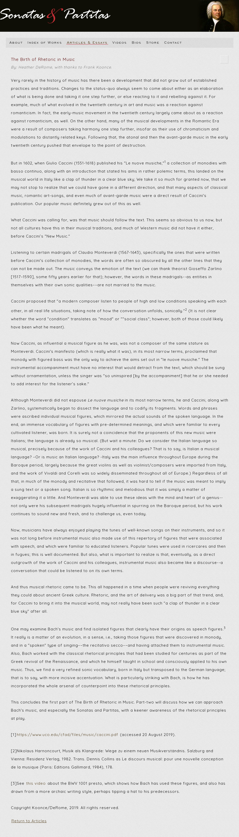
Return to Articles (29, 820)
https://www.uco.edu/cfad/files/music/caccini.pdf (67, 734)
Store (152, 42)
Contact (173, 42)
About (16, 42)
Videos (119, 42)
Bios (136, 42)
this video (36, 783)
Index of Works (44, 42)
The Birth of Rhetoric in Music (119, 64)
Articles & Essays (87, 42)
